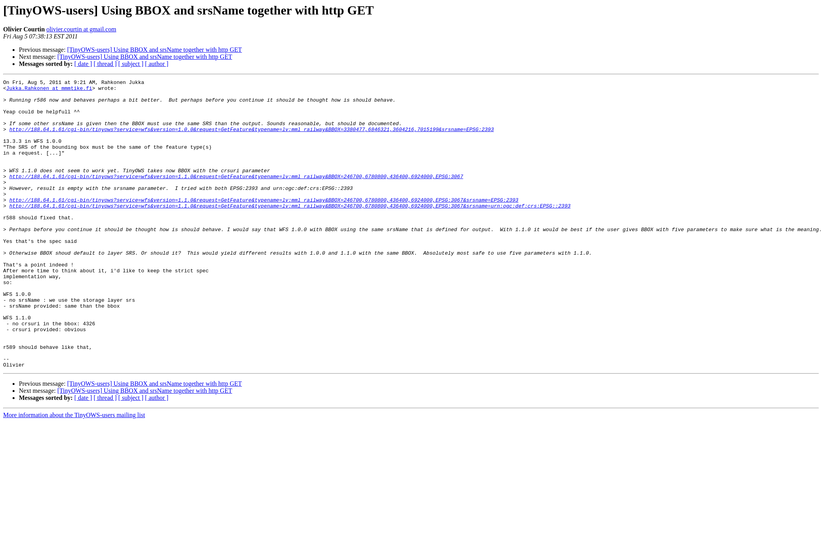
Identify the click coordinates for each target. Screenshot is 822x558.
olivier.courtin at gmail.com (81, 29)
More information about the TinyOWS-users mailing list (74, 472)
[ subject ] (130, 63)
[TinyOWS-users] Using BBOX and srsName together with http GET (154, 49)
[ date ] (83, 63)
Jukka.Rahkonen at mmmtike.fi (49, 90)
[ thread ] (105, 63)
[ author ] (157, 63)
